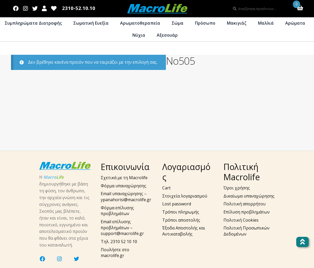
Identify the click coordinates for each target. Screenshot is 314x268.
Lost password (176, 204)
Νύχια (138, 35)
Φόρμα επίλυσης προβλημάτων (117, 211)
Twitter (35, 7)
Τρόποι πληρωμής (180, 212)
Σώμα (177, 23)
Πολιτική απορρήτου (244, 204)
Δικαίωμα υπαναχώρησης (248, 196)
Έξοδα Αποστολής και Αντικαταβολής (183, 231)
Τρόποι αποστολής (181, 220)
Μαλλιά (266, 23)
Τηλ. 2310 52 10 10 (119, 241)
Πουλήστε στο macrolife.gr (115, 253)
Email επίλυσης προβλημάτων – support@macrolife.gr (122, 227)
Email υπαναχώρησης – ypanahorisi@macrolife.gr (126, 197)
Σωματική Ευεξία (91, 23)
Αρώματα (295, 23)
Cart (166, 188)
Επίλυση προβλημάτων (246, 212)
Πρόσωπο (205, 23)
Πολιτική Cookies (241, 220)
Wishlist (54, 7)
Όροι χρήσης (236, 188)
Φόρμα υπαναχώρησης (123, 186)
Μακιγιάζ (236, 23)
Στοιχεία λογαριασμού (184, 196)
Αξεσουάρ (167, 35)
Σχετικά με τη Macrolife (124, 178)
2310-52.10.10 (78, 8)
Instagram (25, 7)
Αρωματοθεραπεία (140, 23)
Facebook (16, 7)
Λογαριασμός (44, 7)
